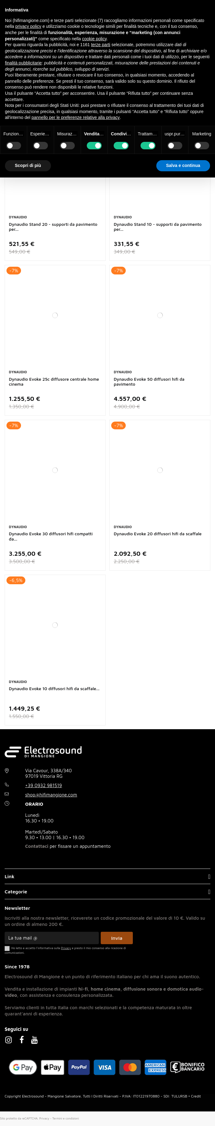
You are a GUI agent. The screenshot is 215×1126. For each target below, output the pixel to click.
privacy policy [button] (28, 26)
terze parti (100, 44)
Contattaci (36, 846)
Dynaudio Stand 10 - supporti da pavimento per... (157, 226)
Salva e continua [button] (183, 165)
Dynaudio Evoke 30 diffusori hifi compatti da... (51, 536)
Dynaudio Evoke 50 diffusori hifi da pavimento (149, 381)
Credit (196, 1096)
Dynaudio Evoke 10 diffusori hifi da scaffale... (54, 688)
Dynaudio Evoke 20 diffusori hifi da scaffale (157, 533)
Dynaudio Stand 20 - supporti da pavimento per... (53, 226)
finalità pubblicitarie (23, 62)
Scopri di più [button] (28, 165)
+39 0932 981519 (43, 785)
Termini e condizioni (65, 1118)
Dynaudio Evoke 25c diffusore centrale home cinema (54, 381)
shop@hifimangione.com (51, 794)
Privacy (44, 1118)
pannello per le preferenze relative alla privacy (76, 117)
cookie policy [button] (94, 38)
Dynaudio (18, 217)
